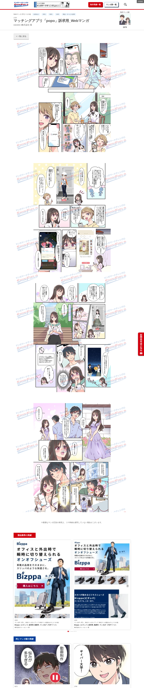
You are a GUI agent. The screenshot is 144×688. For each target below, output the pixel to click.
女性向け (36, 14)
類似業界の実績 (25, 535)
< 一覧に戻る (21, 36)
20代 (44, 14)
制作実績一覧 (95, 5)
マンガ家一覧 (111, 5)
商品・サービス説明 (69, 14)
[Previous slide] (16, 559)
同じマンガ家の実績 (25, 586)
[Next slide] (127, 559)
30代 (50, 14)
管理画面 (140, 1)
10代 (57, 14)
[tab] (68, 578)
